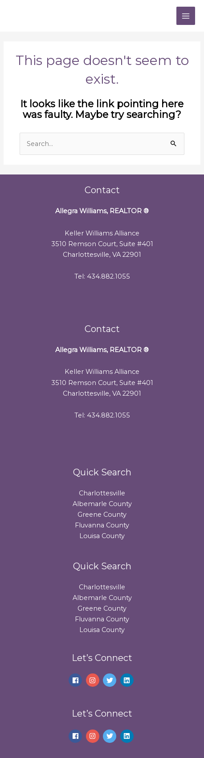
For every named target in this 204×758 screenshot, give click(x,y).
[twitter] (110, 680)
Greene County (102, 515)
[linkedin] (128, 680)
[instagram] (94, 680)
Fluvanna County (102, 525)
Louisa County (102, 536)
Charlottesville (102, 493)
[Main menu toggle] (185, 16)
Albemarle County (102, 504)
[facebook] (76, 680)
